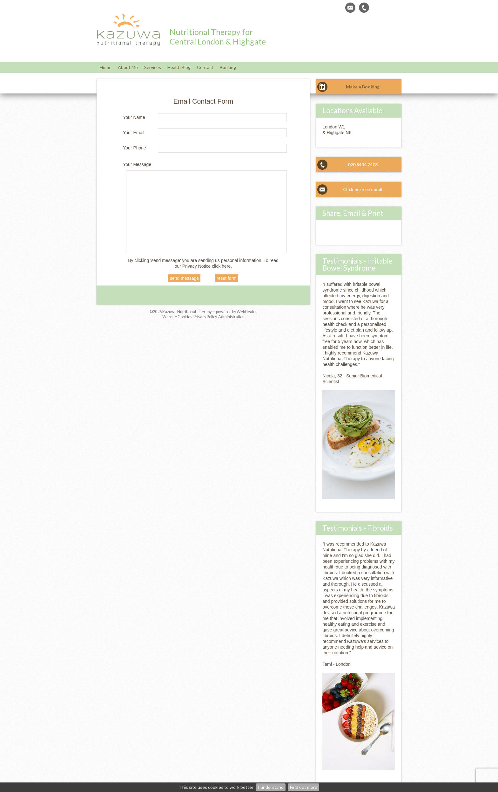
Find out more (303, 787)
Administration (231, 316)
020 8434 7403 (363, 164)
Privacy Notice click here (206, 266)
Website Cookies (177, 316)
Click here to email (362, 189)
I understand (271, 787)
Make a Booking (363, 86)
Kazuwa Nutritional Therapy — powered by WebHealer (209, 311)
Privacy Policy (205, 316)
